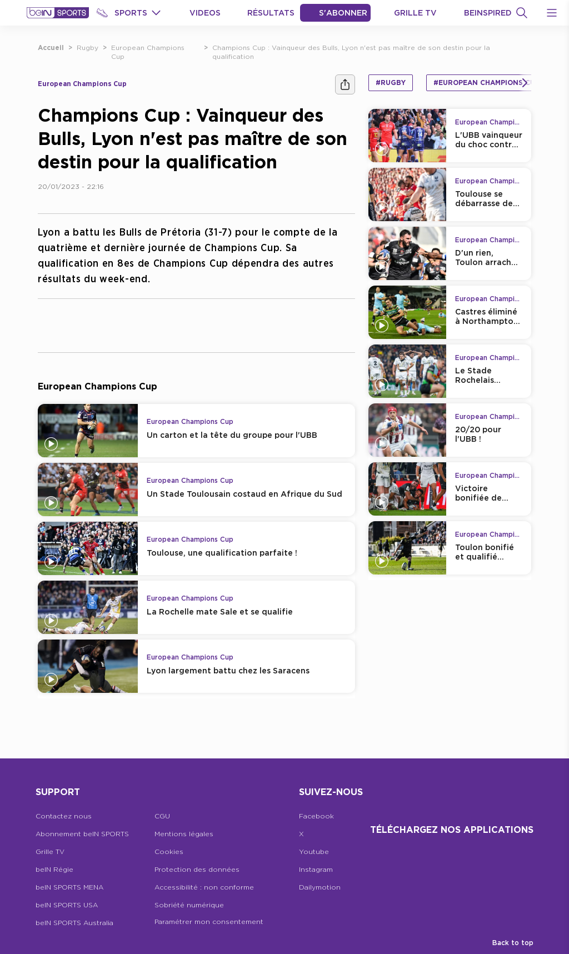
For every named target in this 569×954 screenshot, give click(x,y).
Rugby (87, 47)
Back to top (512, 942)
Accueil (51, 47)
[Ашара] (345, 84)
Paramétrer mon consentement (208, 921)
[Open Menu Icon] (551, 12)
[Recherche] (521, 12)
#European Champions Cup (486, 82)
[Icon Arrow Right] (524, 82)
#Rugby (391, 82)
